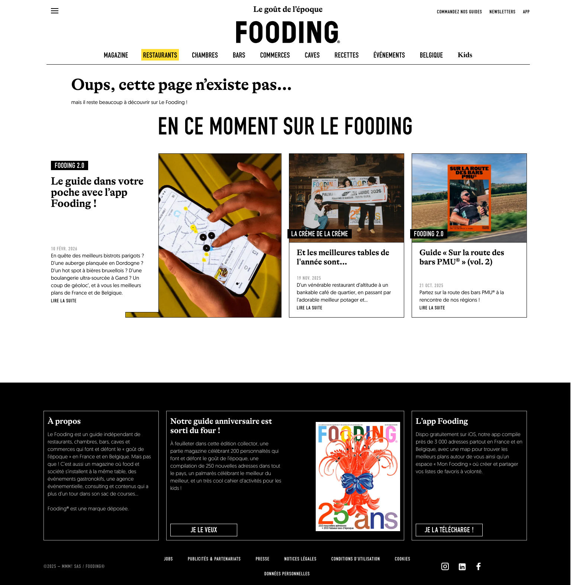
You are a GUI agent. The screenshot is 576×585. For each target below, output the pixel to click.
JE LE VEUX (203, 530)
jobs (168, 559)
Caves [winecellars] (312, 55)
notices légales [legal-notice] (300, 559)
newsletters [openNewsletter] (502, 12)
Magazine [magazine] (116, 55)
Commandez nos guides (459, 12)
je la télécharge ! (449, 530)
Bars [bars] (239, 55)
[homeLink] (288, 31)
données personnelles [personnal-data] (287, 574)
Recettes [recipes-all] (347, 55)
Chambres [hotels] (205, 55)
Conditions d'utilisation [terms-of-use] (355, 559)
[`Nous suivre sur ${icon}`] (445, 566)
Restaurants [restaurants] (160, 55)
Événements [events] (389, 55)
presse (262, 559)
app (526, 12)
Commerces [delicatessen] (275, 55)
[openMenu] (54, 11)
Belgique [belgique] (431, 55)
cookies (402, 559)
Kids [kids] (465, 55)
